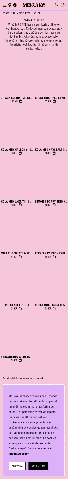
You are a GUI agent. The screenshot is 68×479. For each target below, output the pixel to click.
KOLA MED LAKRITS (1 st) (17, 201)
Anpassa (17, 466)
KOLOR (37, 13)
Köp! (21, 101)
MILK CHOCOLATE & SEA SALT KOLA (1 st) (28, 253)
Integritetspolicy (19, 454)
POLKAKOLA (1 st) (17, 305)
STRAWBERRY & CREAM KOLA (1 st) (24, 357)
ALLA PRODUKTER (21, 13)
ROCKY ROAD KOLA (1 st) (51, 305)
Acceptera (38, 466)
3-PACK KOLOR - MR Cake (17, 98)
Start (6, 13)
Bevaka (54, 101)
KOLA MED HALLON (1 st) (17, 150)
